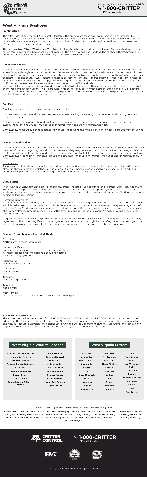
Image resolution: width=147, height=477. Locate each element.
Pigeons (132, 374)
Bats (132, 353)
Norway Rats (86, 389)
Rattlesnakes (109, 357)
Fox (109, 378)
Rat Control (20, 368)
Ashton (15, 411)
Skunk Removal (54, 353)
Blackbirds (109, 360)
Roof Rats (109, 353)
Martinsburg (123, 414)
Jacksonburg (74, 414)
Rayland (62, 417)
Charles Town (110, 411)
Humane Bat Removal (20, 357)
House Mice (86, 382)
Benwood (52, 411)
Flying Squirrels (132, 357)
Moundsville (12, 417)
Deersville (132, 411)
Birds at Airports (87, 360)
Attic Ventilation (55, 371)
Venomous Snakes (132, 378)
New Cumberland (35, 417)
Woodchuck (132, 392)
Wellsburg (123, 417)
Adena (7, 411)
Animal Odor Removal (54, 382)
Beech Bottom (38, 411)
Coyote (86, 368)
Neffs (22, 417)
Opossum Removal (54, 357)
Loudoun (96, 414)
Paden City (51, 417)
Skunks (132, 385)
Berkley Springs (66, 411)
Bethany (80, 411)
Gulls (86, 378)
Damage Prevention (15, 234)
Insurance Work (54, 378)
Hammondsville (59, 414)
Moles (132, 360)
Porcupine (109, 386)
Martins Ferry (109, 414)
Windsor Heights (73, 420)
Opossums (132, 370)
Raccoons (132, 381)
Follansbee (32, 414)
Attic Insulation (54, 364)
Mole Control (20, 378)
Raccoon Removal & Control (20, 364)
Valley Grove (101, 417)
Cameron (97, 411)
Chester (122, 411)
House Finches (109, 364)
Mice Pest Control (20, 360)
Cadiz (88, 411)
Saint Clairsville (75, 417)
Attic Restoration (54, 368)
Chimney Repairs (54, 375)
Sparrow (109, 368)
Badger (109, 375)
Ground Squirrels (87, 375)
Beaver (109, 382)
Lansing (86, 414)
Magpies (87, 386)
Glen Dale (44, 414)
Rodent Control (20, 375)
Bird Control (54, 360)
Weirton (113, 417)
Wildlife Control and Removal (20, 353)
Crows (87, 371)
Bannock (25, 411)
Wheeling (135, 417)
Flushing (21, 414)
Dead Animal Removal (21, 371)
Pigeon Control (55, 386)
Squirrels (109, 389)
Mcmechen (136, 414)
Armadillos (86, 357)
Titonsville (89, 417)
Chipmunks (86, 364)
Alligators (86, 353)
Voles (132, 388)
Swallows (109, 371)
